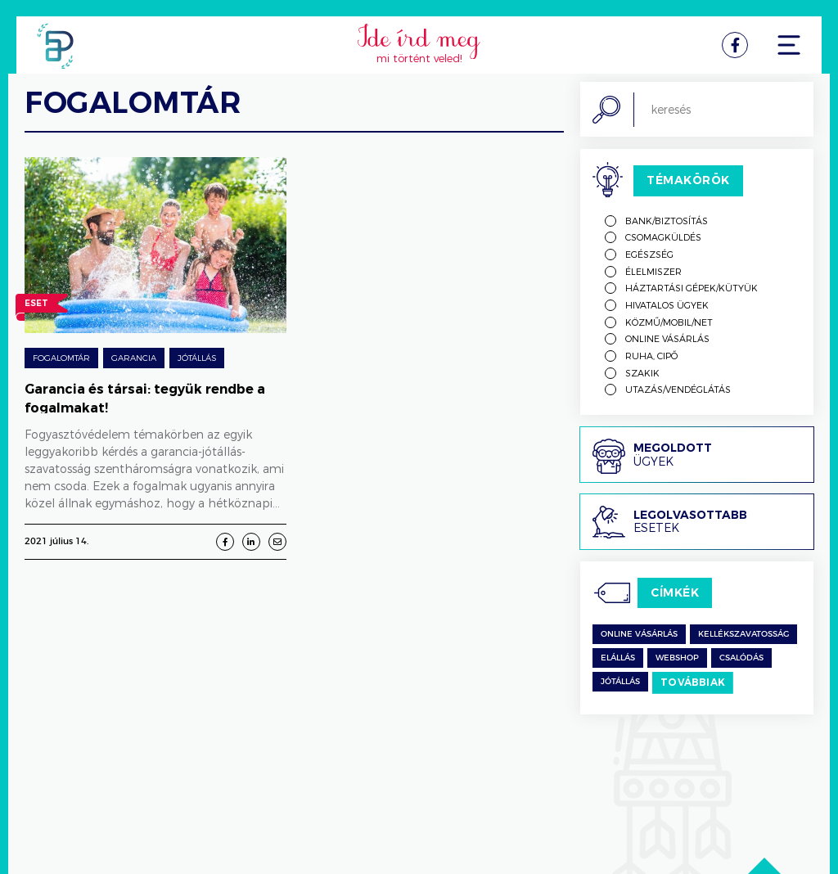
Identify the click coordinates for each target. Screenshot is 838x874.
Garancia (133, 358)
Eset (36, 305)
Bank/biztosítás (666, 220)
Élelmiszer (653, 271)
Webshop (677, 658)
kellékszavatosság (743, 634)
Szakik (642, 372)
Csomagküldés (663, 237)
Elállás (618, 658)
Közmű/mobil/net (669, 322)
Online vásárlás (667, 338)
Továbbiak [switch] (692, 682)
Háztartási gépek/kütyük (691, 287)
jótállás (620, 682)
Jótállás (197, 358)
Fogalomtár (61, 358)
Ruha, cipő (651, 355)
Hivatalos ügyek (667, 305)
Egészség (649, 254)
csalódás (741, 658)
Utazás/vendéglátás (678, 389)
